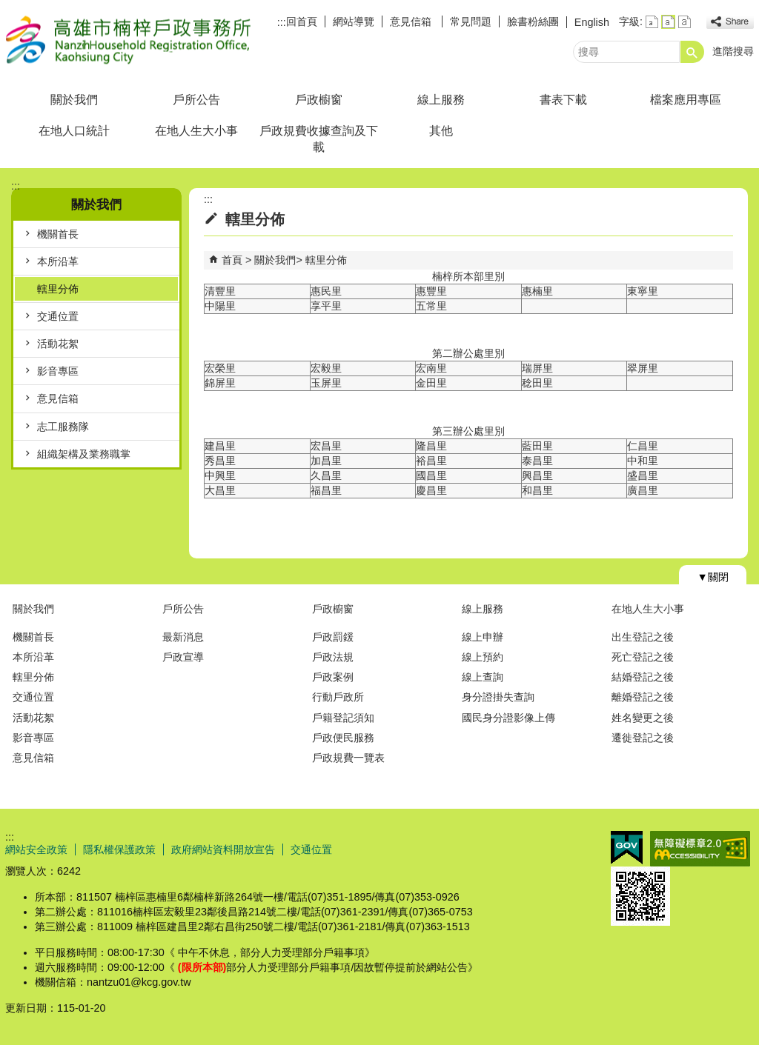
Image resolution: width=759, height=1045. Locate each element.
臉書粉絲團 (533, 21)
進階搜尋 (733, 51)
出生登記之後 (642, 637)
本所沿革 (58, 261)
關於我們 (74, 99)
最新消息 (183, 637)
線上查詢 (482, 677)
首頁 (232, 260)
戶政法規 (333, 657)
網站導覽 (353, 21)
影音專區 (58, 371)
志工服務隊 (63, 427)
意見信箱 (412, 21)
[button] (692, 52)
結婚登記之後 (642, 677)
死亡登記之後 (642, 657)
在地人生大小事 (196, 130)
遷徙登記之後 (642, 738)
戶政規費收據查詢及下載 (318, 138)
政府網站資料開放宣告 (223, 849)
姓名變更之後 (642, 718)
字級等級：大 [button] (684, 22)
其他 (441, 130)
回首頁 (301, 21)
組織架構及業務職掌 (83, 454)
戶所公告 (196, 99)
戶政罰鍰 (333, 637)
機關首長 (58, 234)
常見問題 (470, 21)
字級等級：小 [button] (652, 22)
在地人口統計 (74, 130)
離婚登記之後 (642, 697)
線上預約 (482, 657)
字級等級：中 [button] (668, 22)
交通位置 (58, 316)
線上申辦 (482, 637)
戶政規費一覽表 (348, 758)
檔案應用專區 (685, 99)
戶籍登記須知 (343, 718)
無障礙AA (700, 849)
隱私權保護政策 (119, 849)
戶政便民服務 (343, 738)
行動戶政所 (338, 697)
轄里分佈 (58, 289)
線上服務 (441, 99)
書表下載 (563, 99)
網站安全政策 (36, 849)
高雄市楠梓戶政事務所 (130, 39)
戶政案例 (333, 677)
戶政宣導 (183, 657)
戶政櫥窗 (318, 99)
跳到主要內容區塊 (7, 7)
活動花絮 (58, 344)
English (591, 22)
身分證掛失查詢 (498, 697)
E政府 (627, 847)
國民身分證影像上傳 (508, 718)
